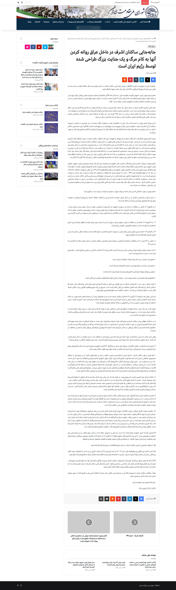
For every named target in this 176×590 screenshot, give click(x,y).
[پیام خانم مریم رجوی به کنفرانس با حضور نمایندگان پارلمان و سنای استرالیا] (51, 165)
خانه (153, 39)
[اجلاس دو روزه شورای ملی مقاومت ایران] (51, 128)
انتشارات (37, 22)
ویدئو (29, 22)
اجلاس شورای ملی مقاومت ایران (32, 112)
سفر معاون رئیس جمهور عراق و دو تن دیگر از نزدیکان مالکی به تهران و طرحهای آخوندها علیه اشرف (81, 564)
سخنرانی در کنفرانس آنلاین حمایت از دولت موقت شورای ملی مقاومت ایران (32, 176)
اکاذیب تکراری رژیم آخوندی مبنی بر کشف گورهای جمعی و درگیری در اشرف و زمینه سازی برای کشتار (142, 564)
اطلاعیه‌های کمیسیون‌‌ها (76, 22)
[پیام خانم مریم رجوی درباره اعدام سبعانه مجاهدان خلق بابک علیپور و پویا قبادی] (51, 86)
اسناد (108, 22)
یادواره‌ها (46, 22)
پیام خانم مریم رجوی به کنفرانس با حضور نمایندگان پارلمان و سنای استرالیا (31, 164)
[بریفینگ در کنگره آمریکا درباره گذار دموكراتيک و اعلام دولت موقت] (51, 155)
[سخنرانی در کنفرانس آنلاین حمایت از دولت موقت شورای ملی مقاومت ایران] (51, 176)
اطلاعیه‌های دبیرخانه (95, 22)
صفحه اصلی (145, 22)
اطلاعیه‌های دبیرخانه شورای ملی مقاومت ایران (136, 39)
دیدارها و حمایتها (58, 22)
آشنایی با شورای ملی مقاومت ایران (125, 22)
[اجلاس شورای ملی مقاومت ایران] (51, 116)
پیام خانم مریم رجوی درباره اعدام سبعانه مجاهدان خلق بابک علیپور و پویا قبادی (31, 86)
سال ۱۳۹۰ (119, 39)
